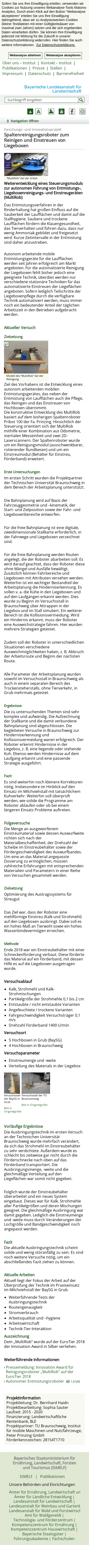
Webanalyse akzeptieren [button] (63, 55)
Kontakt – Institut (56, 62)
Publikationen (14, 68)
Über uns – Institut (19, 62)
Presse (39, 68)
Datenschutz (39, 73)
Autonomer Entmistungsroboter (43, 1381)
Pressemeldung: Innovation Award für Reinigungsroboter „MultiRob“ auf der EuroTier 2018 (40, 1372)
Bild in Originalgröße (12, 1109)
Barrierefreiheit (70, 73)
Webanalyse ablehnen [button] (25, 55)
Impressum (12, 73)
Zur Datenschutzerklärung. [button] (55, 45)
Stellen (56, 68)
